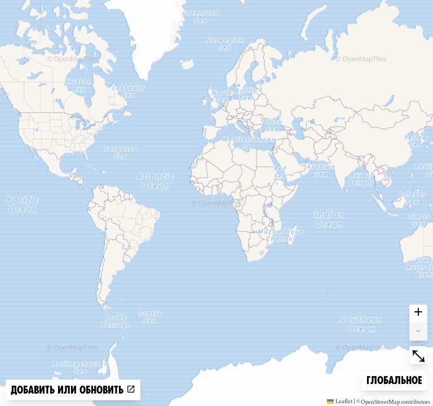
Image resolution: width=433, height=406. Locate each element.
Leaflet (339, 401)
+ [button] (418, 313)
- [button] (418, 332)
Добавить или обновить (73, 390)
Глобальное (394, 379)
